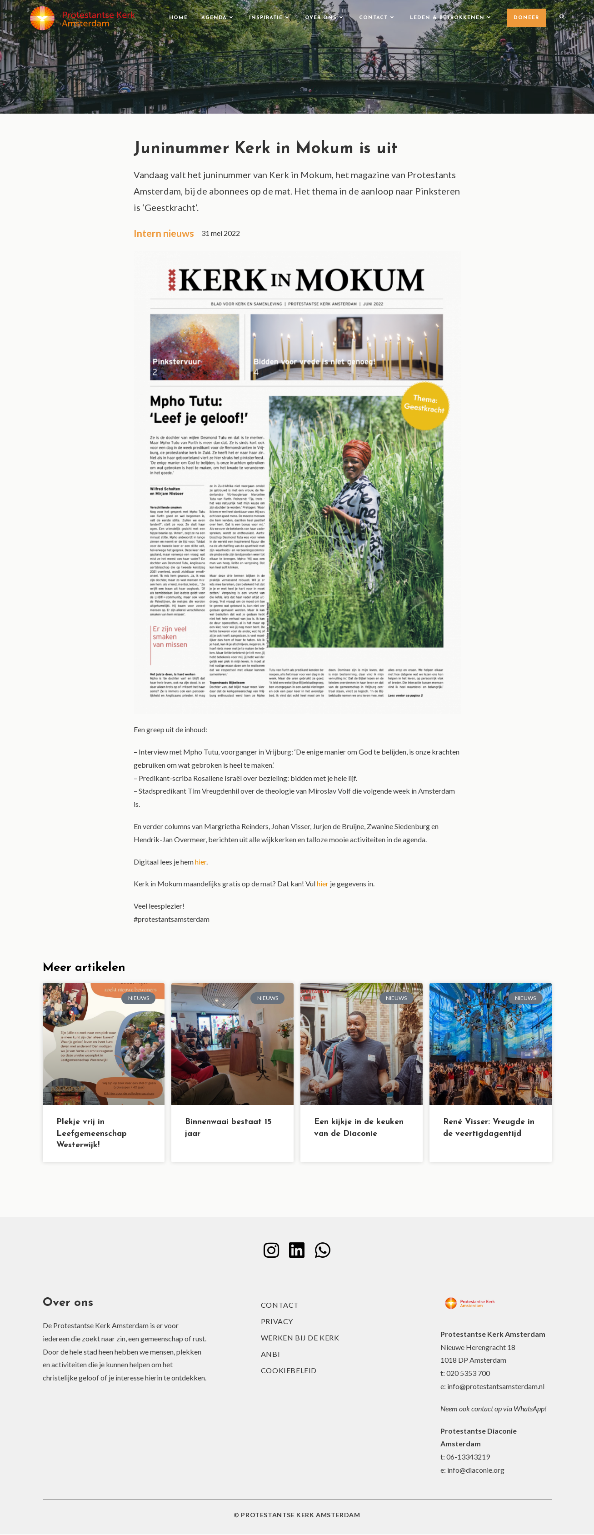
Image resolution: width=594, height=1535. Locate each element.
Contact (280, 1305)
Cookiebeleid (289, 1371)
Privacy (277, 1322)
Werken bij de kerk (300, 1338)
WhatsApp (529, 1409)
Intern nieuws (165, 233)
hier (200, 862)
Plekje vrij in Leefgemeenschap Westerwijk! (91, 1134)
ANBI (270, 1354)
